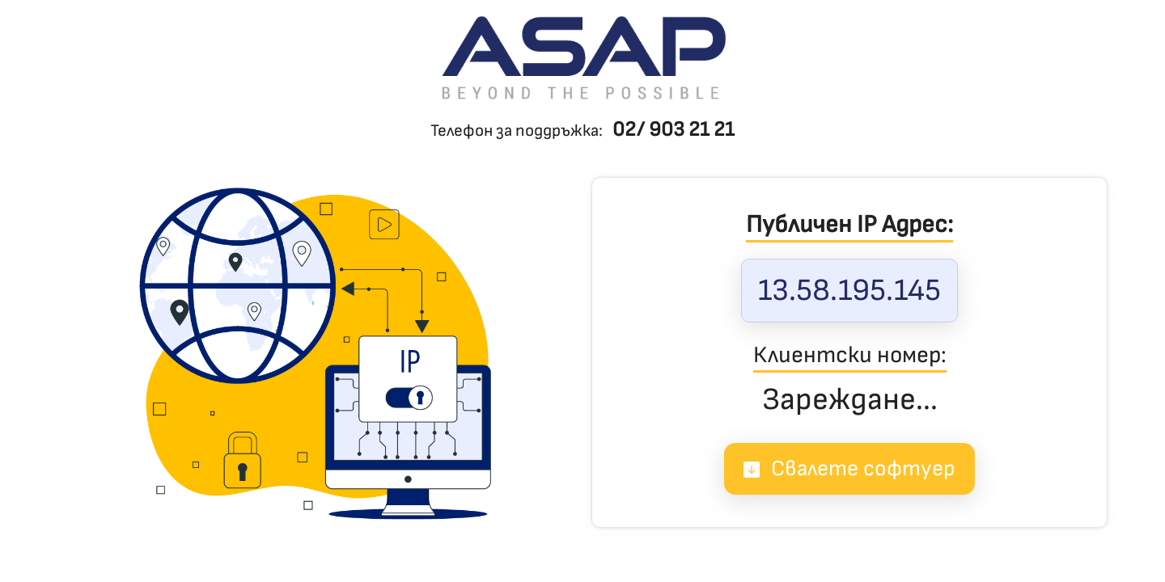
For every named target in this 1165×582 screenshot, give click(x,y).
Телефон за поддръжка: (582, 130)
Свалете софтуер (849, 469)
